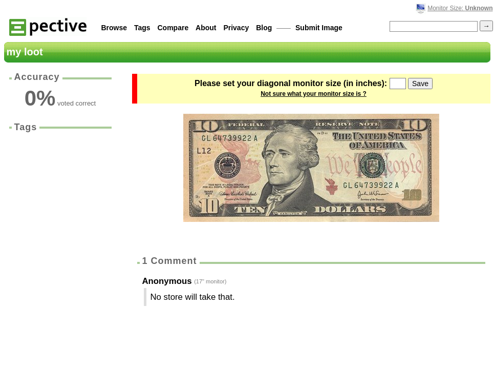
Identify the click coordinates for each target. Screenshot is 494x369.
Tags (142, 28)
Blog (264, 28)
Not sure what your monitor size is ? (314, 93)
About (206, 28)
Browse (114, 28)
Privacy (236, 28)
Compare (173, 28)
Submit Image (318, 28)
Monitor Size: (459, 8)
